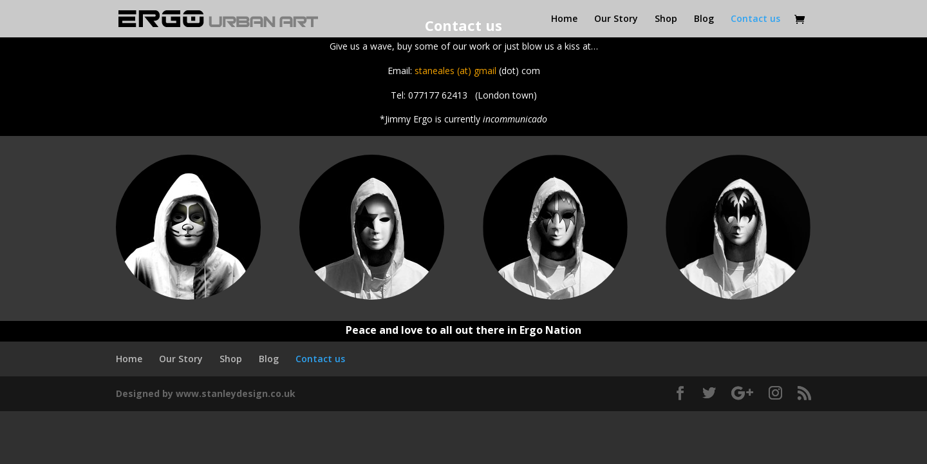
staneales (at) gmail (455, 70)
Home (564, 19)
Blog (704, 19)
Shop (666, 19)
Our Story (616, 19)
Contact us (755, 19)
